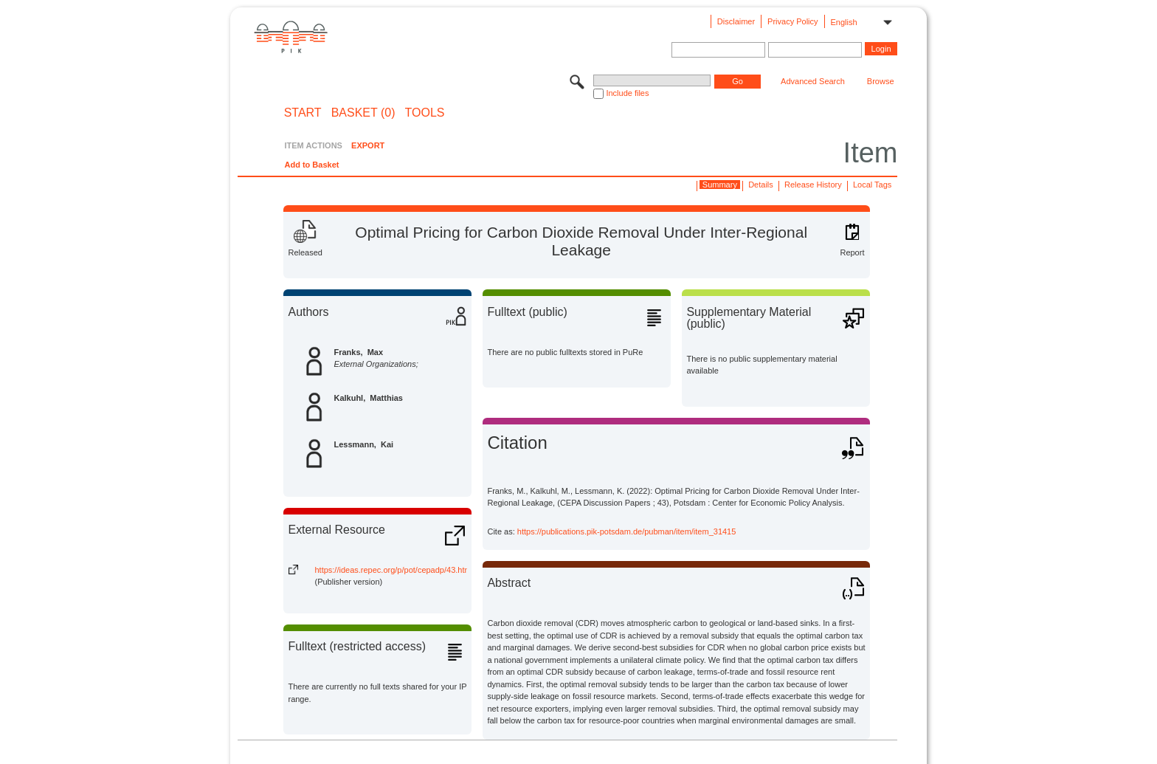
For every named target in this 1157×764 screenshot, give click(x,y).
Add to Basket (311, 164)
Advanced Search (813, 81)
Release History (813, 184)
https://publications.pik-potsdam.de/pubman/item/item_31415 (626, 531)
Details (760, 184)
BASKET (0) (363, 113)
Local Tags (872, 184)
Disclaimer (736, 21)
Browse (880, 81)
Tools (425, 113)
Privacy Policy (792, 21)
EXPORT (367, 145)
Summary (719, 184)
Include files (627, 93)
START (303, 113)
